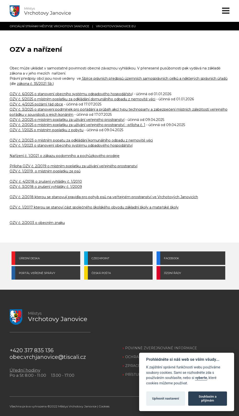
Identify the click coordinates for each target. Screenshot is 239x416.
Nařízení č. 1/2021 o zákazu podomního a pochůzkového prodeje (65, 156)
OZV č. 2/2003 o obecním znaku (37, 223)
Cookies (104, 406)
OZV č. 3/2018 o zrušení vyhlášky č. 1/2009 (46, 186)
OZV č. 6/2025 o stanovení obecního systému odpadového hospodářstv (71, 94)
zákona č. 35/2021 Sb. (35, 83)
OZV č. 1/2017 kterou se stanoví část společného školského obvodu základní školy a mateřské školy (94, 207)
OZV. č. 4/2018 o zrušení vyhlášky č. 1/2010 (46, 181)
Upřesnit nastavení (165, 398)
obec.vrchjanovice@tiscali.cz (48, 357)
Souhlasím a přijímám (207, 398)
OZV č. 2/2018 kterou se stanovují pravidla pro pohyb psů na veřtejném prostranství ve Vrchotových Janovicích (104, 197)
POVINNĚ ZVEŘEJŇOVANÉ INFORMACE (159, 348)
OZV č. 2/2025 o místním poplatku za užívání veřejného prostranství (67, 119)
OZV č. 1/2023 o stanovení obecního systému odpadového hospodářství (71, 145)
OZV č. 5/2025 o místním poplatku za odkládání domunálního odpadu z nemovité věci (82, 99)
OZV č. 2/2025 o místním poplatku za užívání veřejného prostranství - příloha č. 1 (77, 125)
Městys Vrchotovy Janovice (77, 406)
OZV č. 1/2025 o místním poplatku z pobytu (46, 130)
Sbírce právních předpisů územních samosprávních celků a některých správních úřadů (154, 78)
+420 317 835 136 (31, 350)
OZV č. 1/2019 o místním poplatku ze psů (45, 171)
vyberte (201, 378)
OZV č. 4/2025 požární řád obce (36, 104)
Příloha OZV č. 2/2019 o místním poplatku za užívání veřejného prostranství (73, 166)
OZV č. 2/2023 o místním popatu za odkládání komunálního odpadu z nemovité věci (81, 140)
